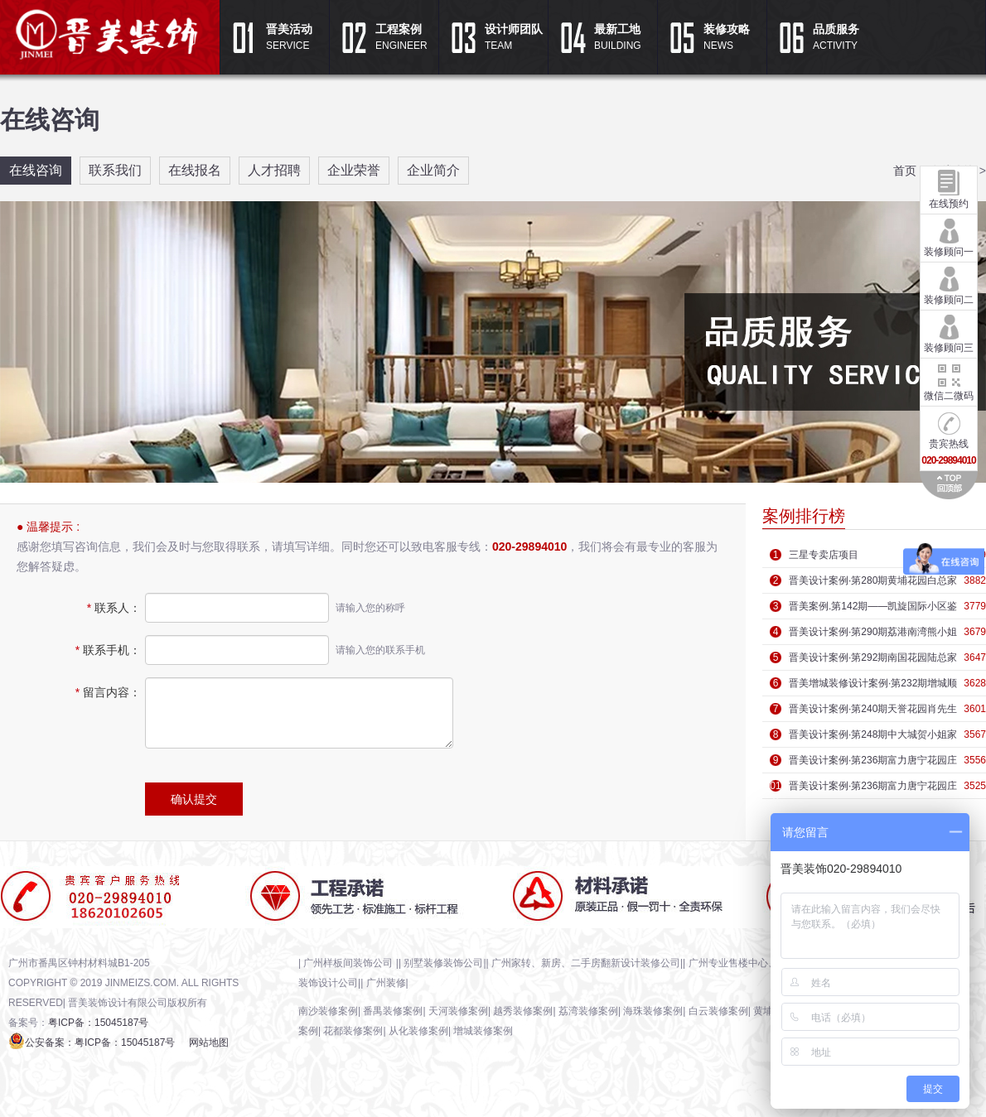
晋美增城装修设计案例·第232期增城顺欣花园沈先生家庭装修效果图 (873, 686)
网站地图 (209, 1042)
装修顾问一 (949, 236)
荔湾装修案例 (588, 1011)
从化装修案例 (418, 1031)
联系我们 (115, 170)
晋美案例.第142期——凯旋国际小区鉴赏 (873, 609)
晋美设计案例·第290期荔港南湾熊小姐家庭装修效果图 (873, 635)
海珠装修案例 (653, 1011)
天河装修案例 (458, 1011)
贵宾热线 (948, 436)
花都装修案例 (353, 1031)
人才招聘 (274, 170)
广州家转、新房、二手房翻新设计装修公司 (585, 963)
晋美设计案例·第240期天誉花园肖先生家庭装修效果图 (873, 712)
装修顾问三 (949, 332)
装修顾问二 (949, 284)
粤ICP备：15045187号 (98, 1022)
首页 (904, 170)
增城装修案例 (483, 1031)
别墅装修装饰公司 (443, 963)
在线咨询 (35, 170)
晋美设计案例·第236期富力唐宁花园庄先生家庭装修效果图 (873, 763)
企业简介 (433, 170)
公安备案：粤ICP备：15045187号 (100, 1042)
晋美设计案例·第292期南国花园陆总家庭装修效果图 (873, 661)
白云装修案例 (718, 1011)
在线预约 (948, 187)
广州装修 (386, 983)
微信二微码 (949, 380)
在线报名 (194, 170)
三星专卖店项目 (823, 555)
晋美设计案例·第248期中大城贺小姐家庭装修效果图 (873, 738)
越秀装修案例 (523, 1011)
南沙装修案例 (328, 1011)
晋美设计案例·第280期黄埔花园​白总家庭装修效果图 (873, 584)
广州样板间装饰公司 (349, 963)
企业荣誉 (353, 170)
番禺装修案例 (393, 1011)
